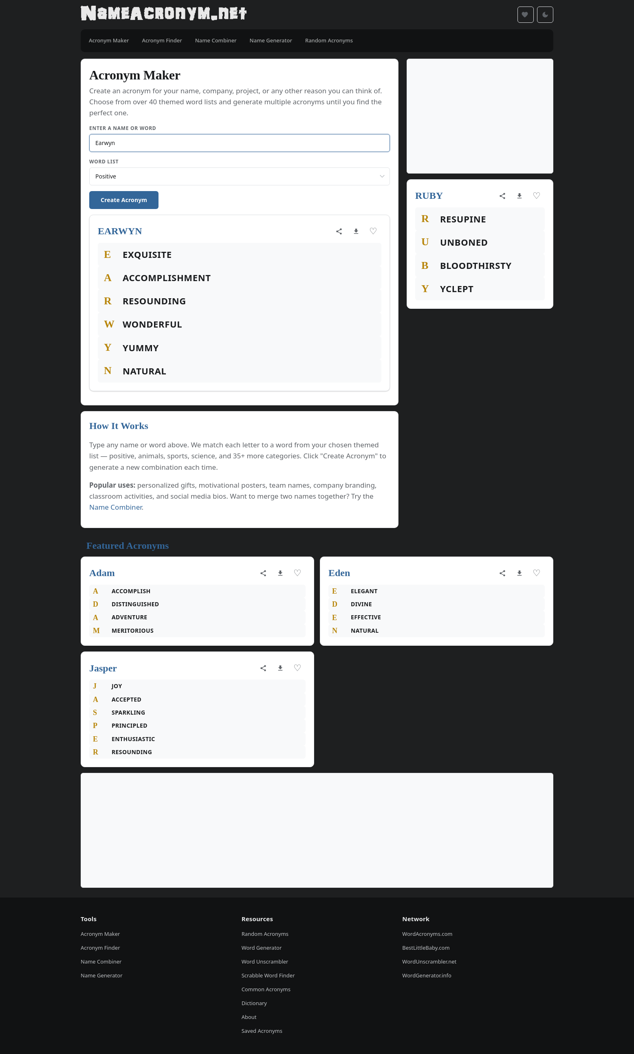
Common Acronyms (266, 989)
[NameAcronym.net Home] (164, 15)
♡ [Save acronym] (373, 231)
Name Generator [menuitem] (271, 40)
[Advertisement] (480, 116)
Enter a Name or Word (122, 128)
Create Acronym (124, 200)
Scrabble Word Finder (268, 975)
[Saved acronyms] (525, 15)
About (249, 1017)
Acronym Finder (100, 947)
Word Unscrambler (265, 961)
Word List (104, 161)
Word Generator (262, 947)
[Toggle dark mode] (545, 15)
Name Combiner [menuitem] (216, 40)
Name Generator (102, 975)
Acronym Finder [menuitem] (162, 40)
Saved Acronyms (262, 1030)
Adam (102, 573)
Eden (339, 573)
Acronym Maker (100, 933)
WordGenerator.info (426, 975)
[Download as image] (356, 231)
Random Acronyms (265, 933)
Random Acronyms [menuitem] (329, 40)
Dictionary (254, 1003)
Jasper (103, 668)
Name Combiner (115, 507)
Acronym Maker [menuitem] (109, 40)
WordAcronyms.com (427, 933)
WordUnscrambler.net (429, 961)
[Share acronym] (339, 231)
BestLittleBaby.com (425, 947)
